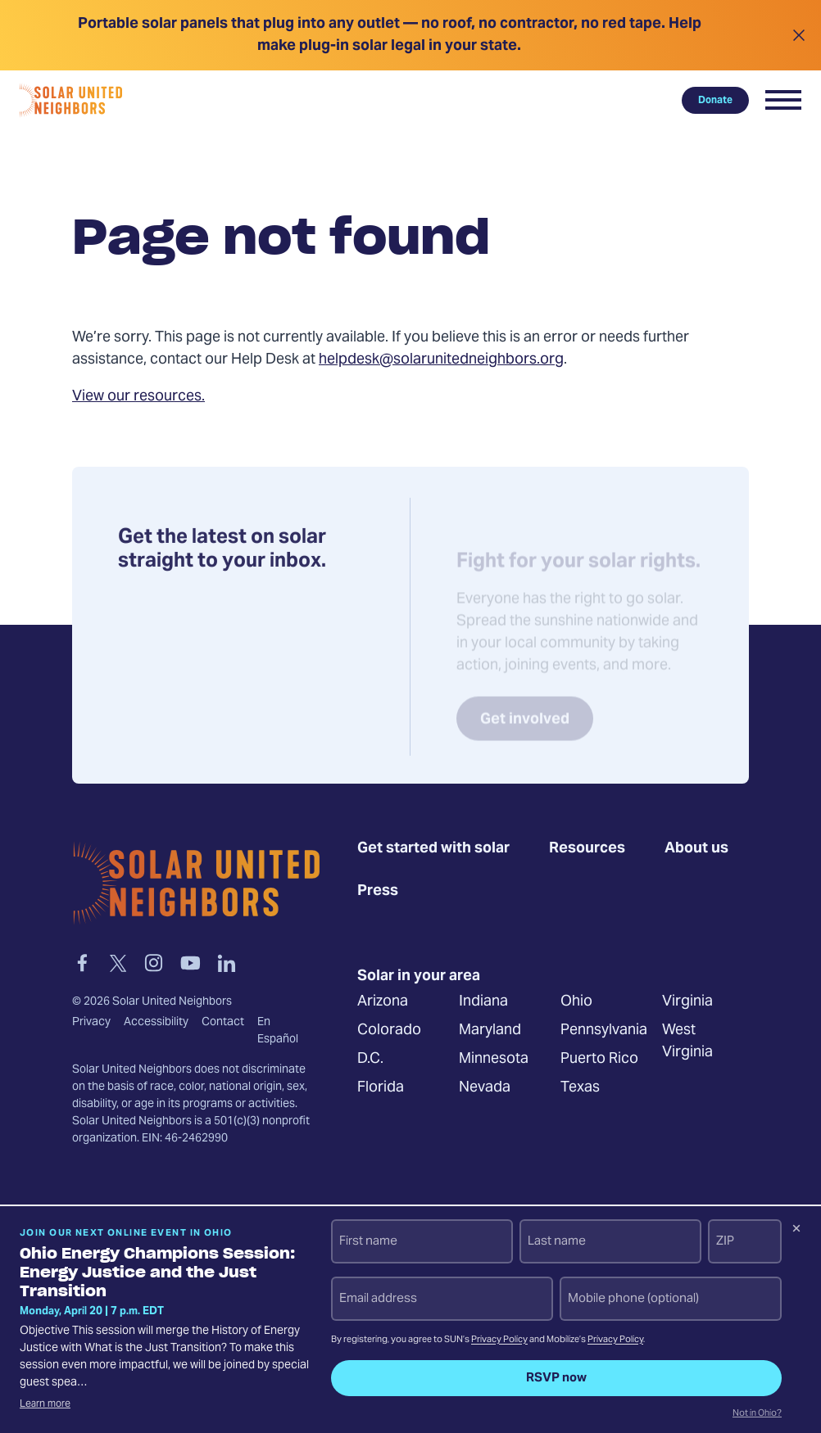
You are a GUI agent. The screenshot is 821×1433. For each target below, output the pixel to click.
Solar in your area (418, 976)
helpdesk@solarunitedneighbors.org (441, 360)
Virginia (687, 1002)
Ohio (576, 1002)
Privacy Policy (499, 1340)
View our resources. (138, 397)
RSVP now (556, 1378)
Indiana (483, 1002)
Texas (580, 1088)
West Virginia (687, 1042)
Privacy (91, 1022)
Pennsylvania (603, 1030)
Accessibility (156, 1022)
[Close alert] (798, 35)
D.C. (370, 1059)
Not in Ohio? (757, 1414)
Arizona (382, 1002)
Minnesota (493, 1059)
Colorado (389, 1030)
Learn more (45, 1404)
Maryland (490, 1030)
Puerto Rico (599, 1059)
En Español (277, 1030)
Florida (380, 1088)
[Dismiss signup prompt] (796, 1231)
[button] (783, 100)
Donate (715, 100)
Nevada (484, 1088)
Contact (223, 1022)
